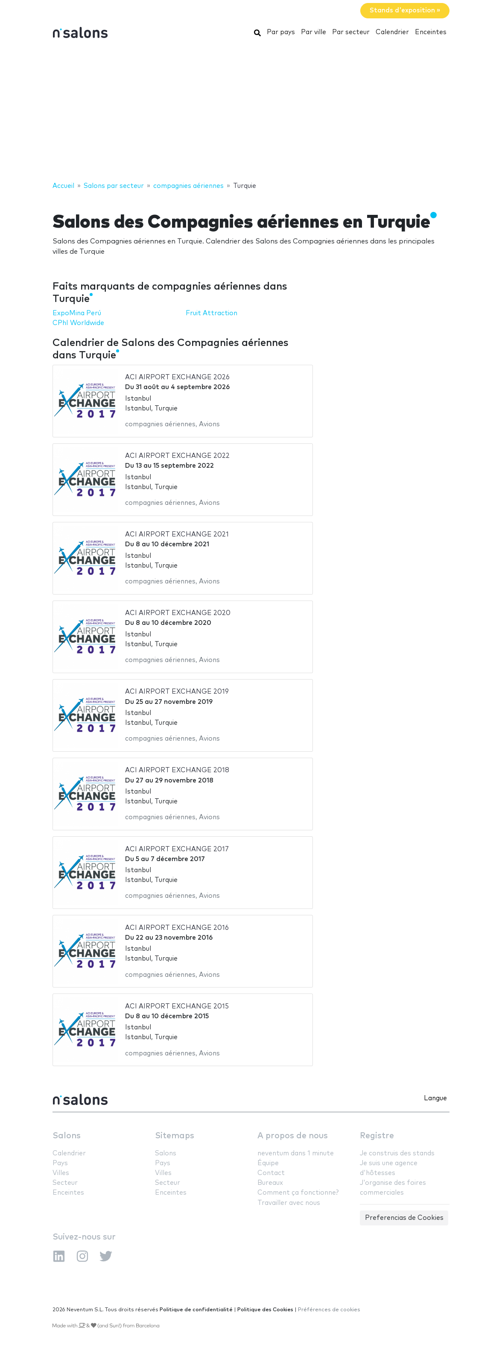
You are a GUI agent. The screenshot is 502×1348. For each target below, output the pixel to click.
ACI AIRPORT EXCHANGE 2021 (177, 534)
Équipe (268, 1163)
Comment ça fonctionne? (298, 1193)
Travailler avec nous (288, 1203)
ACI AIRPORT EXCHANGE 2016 (177, 928)
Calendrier (392, 32)
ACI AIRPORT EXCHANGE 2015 (177, 1006)
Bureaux (270, 1183)
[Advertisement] (251, 112)
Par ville (313, 32)
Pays (60, 1163)
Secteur (65, 1183)
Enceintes (431, 32)
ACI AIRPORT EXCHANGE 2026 (177, 377)
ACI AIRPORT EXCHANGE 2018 (177, 770)
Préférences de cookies (329, 1310)
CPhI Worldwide (78, 323)
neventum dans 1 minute (295, 1153)
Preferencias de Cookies (404, 1218)
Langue (435, 1098)
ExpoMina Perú (77, 313)
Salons (67, 1136)
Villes (61, 1173)
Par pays (281, 32)
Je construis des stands (397, 1153)
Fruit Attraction (211, 313)
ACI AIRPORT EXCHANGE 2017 (177, 849)
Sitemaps (174, 1136)
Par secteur (351, 32)
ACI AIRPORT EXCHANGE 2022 (177, 456)
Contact (271, 1173)
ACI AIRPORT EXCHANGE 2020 (178, 613)
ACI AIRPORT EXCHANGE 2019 (177, 692)
